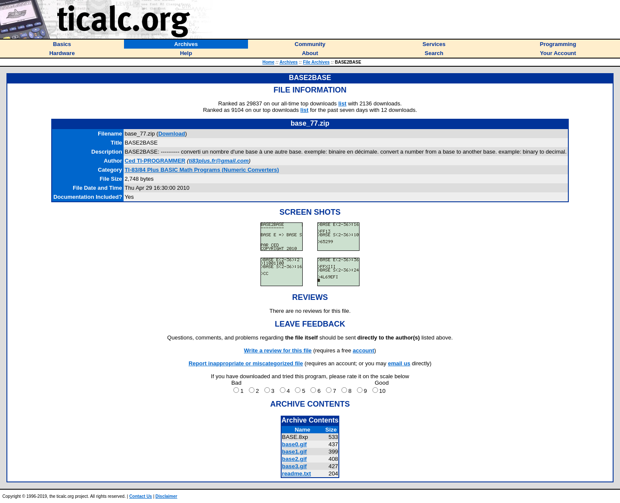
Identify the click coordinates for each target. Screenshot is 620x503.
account (363, 350)
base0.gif (294, 444)
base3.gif (294, 466)
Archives (288, 62)
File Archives (316, 62)
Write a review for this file (278, 350)
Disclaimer (166, 496)
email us (399, 363)
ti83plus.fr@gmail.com (218, 160)
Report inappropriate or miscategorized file (246, 363)
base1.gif (294, 451)
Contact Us (140, 496)
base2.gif (294, 459)
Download (171, 133)
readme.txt (296, 473)
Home (268, 62)
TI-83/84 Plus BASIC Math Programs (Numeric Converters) (202, 170)
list (342, 103)
